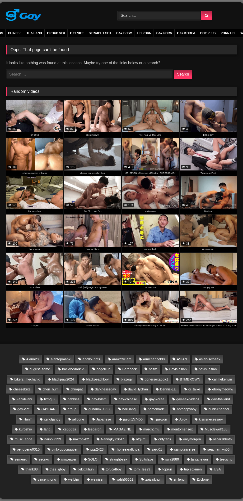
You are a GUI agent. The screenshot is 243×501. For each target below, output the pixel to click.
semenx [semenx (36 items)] (21, 459)
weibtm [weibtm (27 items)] (73, 479)
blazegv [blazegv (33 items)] (127, 379)
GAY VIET (77, 33)
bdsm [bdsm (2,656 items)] (153, 369)
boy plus (208, 33)
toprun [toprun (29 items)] (167, 469)
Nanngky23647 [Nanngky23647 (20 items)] (112, 439)
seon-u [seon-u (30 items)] (44, 459)
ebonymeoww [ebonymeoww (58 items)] (222, 389)
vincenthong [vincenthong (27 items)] (47, 479)
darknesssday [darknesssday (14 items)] (105, 389)
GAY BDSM (124, 33)
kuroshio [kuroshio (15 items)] (25, 429)
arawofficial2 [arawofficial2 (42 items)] (121, 359)
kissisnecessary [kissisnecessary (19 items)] (211, 419)
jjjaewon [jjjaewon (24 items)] (161, 419)
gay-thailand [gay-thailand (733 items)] (220, 399)
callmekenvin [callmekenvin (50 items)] (222, 379)
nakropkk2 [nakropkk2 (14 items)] (81, 439)
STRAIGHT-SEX (100, 33)
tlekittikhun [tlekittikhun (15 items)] (86, 469)
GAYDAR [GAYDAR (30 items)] (48, 409)
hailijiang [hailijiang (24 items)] (129, 409)
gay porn (164, 33)
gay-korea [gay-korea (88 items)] (156, 399)
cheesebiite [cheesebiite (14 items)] (22, 389)
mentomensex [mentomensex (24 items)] (182, 429)
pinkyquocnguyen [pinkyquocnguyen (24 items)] (65, 449)
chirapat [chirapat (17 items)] (77, 389)
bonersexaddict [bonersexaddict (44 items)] (156, 379)
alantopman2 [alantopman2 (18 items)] (60, 359)
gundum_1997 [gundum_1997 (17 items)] (99, 409)
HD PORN (144, 33)
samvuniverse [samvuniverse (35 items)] (184, 449)
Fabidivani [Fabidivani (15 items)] (24, 399)
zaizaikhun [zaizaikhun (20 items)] (153, 479)
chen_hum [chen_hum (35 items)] (51, 389)
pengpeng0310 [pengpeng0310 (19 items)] (28, 449)
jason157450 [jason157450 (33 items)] (133, 419)
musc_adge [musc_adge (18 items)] (23, 439)
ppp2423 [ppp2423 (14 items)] (97, 449)
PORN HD (228, 33)
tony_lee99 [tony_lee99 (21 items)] (142, 469)
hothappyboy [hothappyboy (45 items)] (186, 409)
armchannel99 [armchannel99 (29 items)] (154, 359)
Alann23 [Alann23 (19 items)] (32, 359)
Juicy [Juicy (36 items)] (183, 419)
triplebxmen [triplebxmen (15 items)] (193, 469)
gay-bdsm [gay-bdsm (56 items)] (99, 399)
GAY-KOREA (186, 33)
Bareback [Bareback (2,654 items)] (129, 369)
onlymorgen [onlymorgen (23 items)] (192, 439)
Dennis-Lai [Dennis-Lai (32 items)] (168, 389)
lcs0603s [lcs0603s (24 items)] (69, 429)
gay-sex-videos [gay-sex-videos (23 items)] (187, 399)
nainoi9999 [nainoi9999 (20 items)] (52, 439)
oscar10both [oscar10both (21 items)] (222, 439)
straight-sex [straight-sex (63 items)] (118, 459)
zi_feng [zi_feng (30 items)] (179, 479)
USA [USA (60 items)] (217, 469)
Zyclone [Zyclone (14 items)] (203, 479)
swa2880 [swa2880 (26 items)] (172, 459)
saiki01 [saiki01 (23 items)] (156, 449)
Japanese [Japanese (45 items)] (103, 419)
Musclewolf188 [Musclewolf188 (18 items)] (216, 429)
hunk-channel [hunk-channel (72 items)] (218, 409)
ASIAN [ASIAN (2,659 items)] (182, 359)
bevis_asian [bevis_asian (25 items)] (208, 369)
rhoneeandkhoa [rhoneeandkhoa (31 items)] (128, 449)
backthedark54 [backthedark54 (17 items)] (73, 369)
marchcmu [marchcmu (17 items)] (151, 429)
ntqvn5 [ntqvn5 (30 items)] (141, 439)
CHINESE (15, 33)
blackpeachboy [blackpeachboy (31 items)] (97, 379)
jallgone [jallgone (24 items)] (78, 419)
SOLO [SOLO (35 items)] (93, 459)
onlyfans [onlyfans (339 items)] (164, 439)
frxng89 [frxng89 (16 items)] (50, 399)
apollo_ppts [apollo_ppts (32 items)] (91, 359)
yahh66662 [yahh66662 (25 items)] (125, 479)
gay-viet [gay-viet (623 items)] (23, 409)
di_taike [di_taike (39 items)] (194, 389)
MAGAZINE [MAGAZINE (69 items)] (122, 429)
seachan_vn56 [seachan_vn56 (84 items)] (218, 449)
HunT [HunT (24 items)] (27, 419)
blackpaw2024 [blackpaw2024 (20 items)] (63, 379)
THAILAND (34, 33)
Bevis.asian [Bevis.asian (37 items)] (178, 369)
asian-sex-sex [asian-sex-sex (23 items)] (209, 359)
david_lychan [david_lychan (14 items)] (138, 389)
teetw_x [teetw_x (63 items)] (226, 459)
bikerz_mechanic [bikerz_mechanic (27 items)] (27, 379)
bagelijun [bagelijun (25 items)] (103, 369)
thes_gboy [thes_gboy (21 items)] (57, 469)
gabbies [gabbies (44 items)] (73, 399)
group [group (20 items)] (72, 409)
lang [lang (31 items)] (47, 429)
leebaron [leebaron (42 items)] (94, 429)
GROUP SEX (56, 33)
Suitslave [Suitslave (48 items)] (146, 459)
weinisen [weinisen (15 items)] (97, 479)
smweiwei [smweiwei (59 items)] (68, 459)
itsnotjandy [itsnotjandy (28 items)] (52, 419)
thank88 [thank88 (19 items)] (32, 469)
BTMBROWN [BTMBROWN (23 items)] (190, 379)
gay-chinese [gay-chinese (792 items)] (128, 399)
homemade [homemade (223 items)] (156, 409)
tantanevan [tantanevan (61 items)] (199, 459)
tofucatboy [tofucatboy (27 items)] (114, 469)
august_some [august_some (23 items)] (40, 369)
